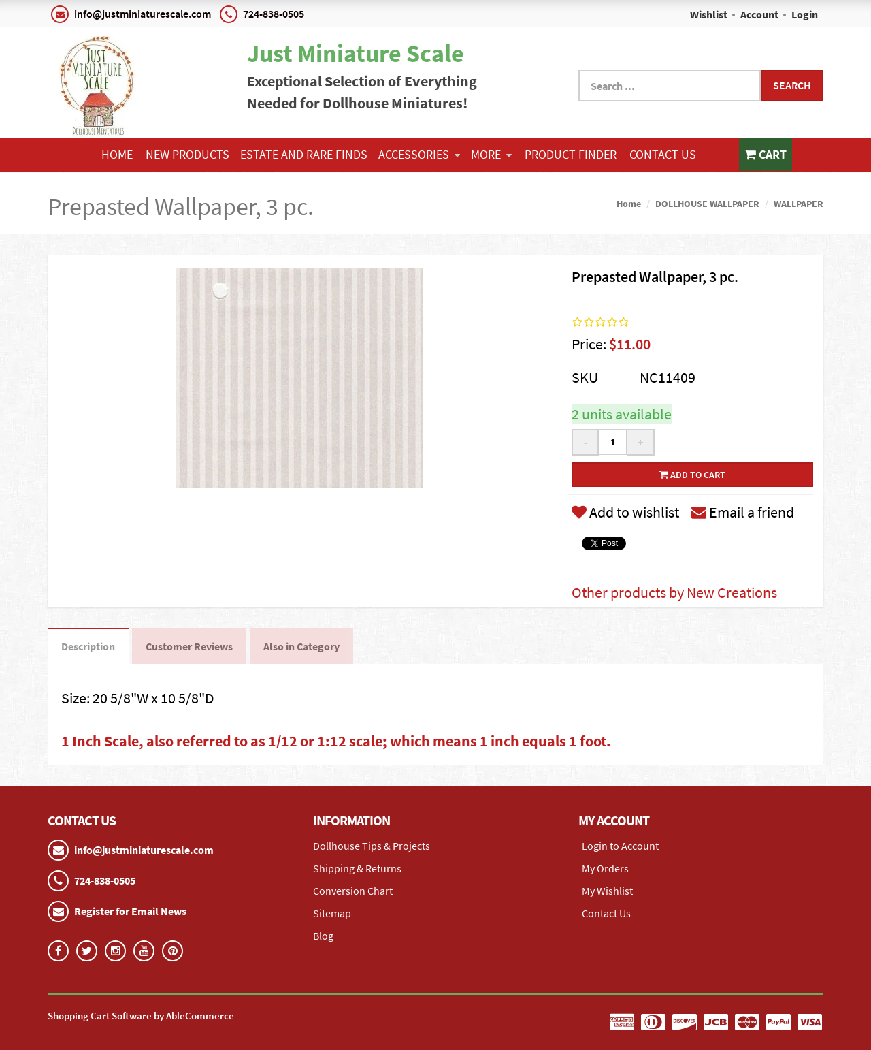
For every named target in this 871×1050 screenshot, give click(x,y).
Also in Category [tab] (301, 646)
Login (804, 14)
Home (117, 154)
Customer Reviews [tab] (189, 646)
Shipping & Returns (357, 868)
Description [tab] (88, 646)
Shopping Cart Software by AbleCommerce (141, 1015)
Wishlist (708, 14)
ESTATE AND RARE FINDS (303, 154)
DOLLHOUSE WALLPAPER (707, 203)
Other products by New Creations (674, 592)
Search (792, 85)
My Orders (605, 868)
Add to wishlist (625, 512)
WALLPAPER (798, 203)
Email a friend (742, 512)
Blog (323, 935)
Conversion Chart (353, 890)
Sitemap (332, 913)
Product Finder (571, 154)
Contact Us (662, 154)
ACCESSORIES (419, 154)
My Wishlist (607, 890)
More (491, 154)
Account (759, 14)
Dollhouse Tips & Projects (371, 846)
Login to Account (620, 846)
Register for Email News (130, 911)
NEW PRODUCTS (187, 154)
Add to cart (692, 474)
